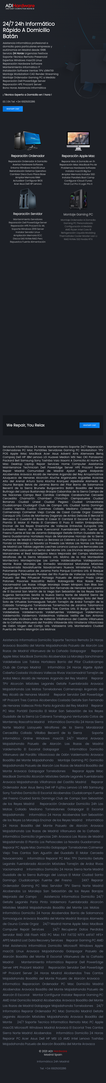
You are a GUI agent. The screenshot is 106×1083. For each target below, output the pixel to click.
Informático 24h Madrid (53, 1061)
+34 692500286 (25, 101)
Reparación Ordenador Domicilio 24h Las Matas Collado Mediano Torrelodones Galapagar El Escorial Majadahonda (53, 809)
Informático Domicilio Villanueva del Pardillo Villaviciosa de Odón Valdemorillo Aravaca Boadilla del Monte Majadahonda (53, 754)
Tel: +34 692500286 (53, 1068)
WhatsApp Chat (12, 109)
